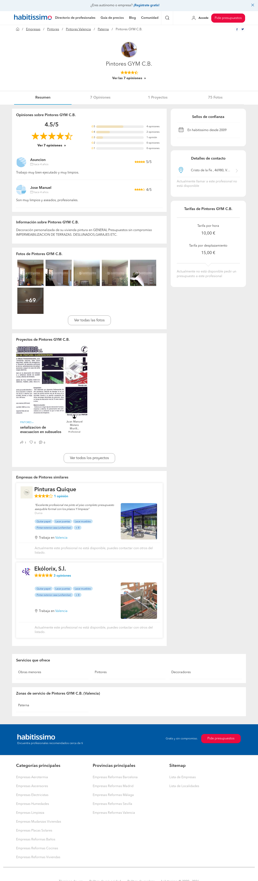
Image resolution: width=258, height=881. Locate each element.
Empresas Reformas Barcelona (115, 777)
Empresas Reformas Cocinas (37, 848)
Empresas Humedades (32, 804)
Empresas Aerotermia (32, 777)
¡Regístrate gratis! (146, 5)
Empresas (33, 29)
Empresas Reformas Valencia (114, 813)
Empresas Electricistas (32, 795)
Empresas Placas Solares (34, 830)
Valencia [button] (61, 537)
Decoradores (181, 672)
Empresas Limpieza (30, 813)
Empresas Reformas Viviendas (38, 857)
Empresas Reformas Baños (35, 839)
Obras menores (29, 672)
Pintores (53, 29)
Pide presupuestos (228, 18)
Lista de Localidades (184, 786)
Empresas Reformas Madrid (113, 786)
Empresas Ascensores (32, 786)
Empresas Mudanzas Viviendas (38, 821)
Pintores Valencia (78, 29)
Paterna (103, 29)
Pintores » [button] (26, 422)
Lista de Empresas (182, 777)
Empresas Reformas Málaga (113, 795)
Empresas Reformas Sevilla (112, 804)
